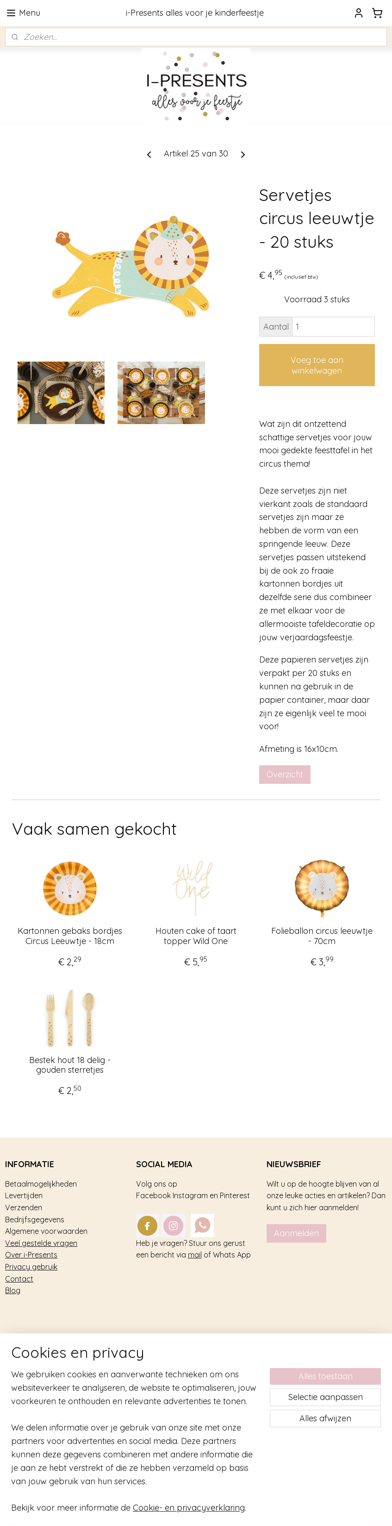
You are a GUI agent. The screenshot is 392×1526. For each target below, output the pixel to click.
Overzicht (285, 774)
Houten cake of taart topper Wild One (196, 936)
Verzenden (23, 1207)
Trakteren (21, 1380)
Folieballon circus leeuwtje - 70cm (322, 936)
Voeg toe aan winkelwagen (317, 365)
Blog (12, 1290)
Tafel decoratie (30, 1403)
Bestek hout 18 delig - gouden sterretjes (70, 1065)
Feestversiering (31, 1391)
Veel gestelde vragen (41, 1243)
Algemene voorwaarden (46, 1231)
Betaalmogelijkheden (41, 1183)
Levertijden (24, 1195)
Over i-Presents (31, 1254)
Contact (19, 1278)
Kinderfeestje (27, 1368)
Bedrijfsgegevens (34, 1219)
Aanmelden (296, 1233)
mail (195, 1254)
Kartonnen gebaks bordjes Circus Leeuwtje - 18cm (70, 936)
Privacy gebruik (31, 1266)
